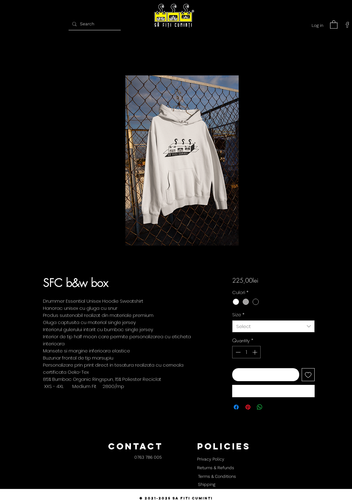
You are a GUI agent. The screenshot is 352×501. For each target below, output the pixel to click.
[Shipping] (206, 485)
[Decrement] (237, 352)
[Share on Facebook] (236, 407)
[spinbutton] (246, 352)
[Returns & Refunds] (215, 468)
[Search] (94, 24)
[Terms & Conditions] (217, 477)
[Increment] (255, 352)
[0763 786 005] (148, 458)
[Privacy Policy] (210, 459)
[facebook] (347, 24)
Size (238, 314)
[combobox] (273, 326)
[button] (333, 24)
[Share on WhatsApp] (259, 407)
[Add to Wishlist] (308, 374)
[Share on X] (271, 407)
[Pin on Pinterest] (248, 407)
